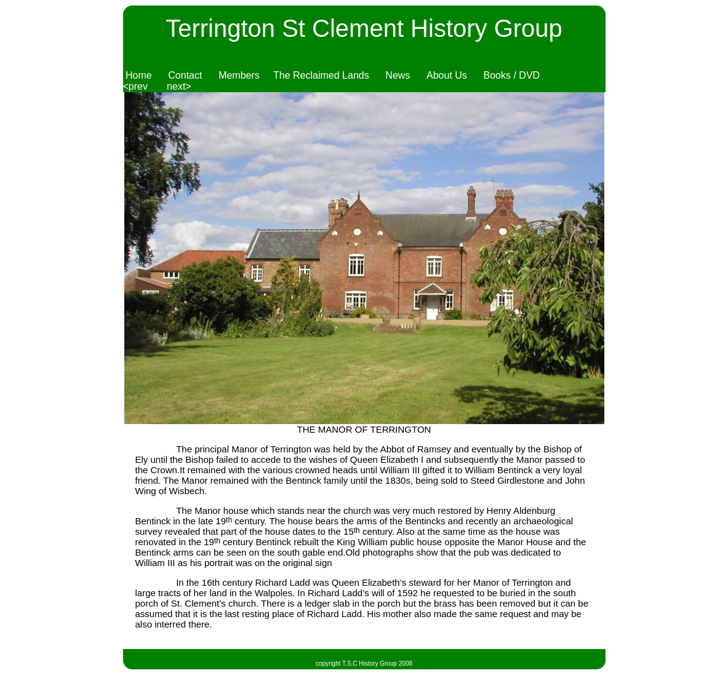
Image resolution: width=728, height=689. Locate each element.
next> (179, 86)
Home (139, 75)
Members (239, 75)
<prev (135, 86)
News (397, 75)
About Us (446, 75)
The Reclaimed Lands (321, 75)
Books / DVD (512, 75)
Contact (185, 75)
